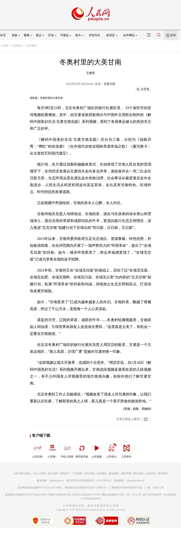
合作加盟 (89, 473)
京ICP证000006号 (152, 494)
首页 (3, 35)
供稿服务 (102, 473)
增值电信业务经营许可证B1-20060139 (85, 487)
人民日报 (37, 450)
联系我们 (163, 473)
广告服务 (77, 473)
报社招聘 (53, 473)
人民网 (4, 45)
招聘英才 (65, 473)
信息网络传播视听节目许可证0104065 (26, 494)
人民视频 (96, 450)
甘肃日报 (109, 83)
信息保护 (151, 473)
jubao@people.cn (135, 480)
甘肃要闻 (31, 45)
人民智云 (111, 450)
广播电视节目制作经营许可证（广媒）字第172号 (136, 487)
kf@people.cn (56, 480)
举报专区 (94, 35)
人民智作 (126, 450)
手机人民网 (67, 450)
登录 (173, 35)
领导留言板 (81, 450)
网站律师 (138, 473)
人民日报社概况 (22, 473)
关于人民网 (39, 473)
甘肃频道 (17, 45)
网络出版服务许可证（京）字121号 (121, 494)
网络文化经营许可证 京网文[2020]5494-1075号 (74, 494)
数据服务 (114, 473)
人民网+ (52, 450)
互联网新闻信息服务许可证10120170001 (39, 487)
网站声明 (126, 473)
